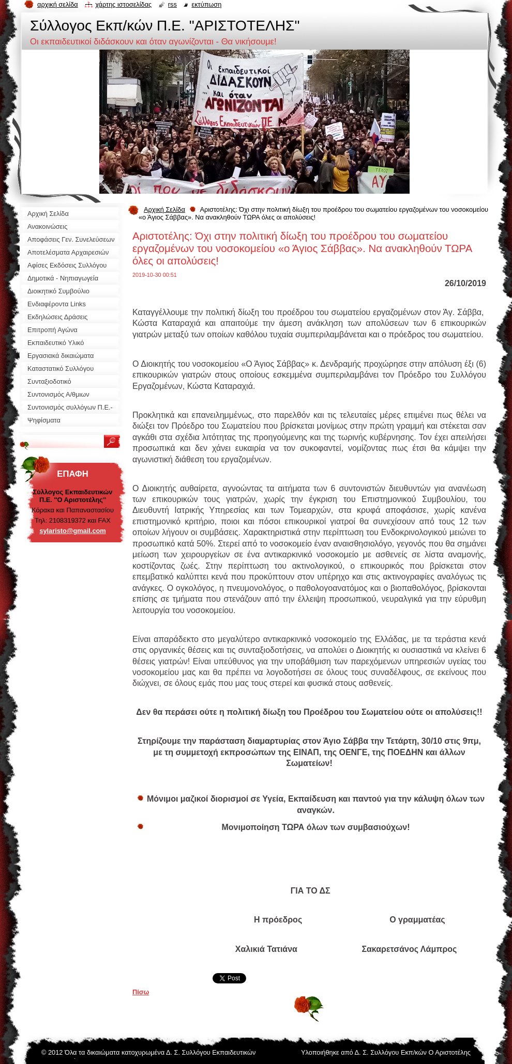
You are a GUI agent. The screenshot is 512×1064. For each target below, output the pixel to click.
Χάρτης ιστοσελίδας (123, 4)
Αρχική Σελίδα (164, 209)
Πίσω (140, 992)
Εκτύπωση (206, 4)
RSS (172, 4)
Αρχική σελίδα (57, 4)
